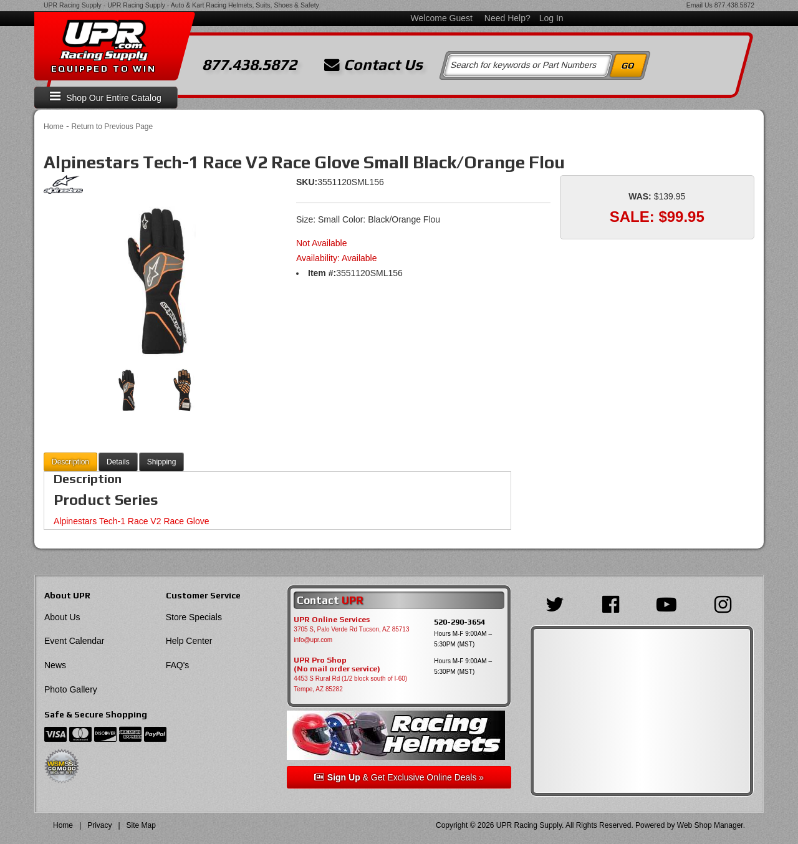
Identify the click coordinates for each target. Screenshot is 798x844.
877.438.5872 (734, 5)
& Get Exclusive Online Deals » (399, 777)
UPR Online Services (332, 619)
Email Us (699, 5)
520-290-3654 (459, 621)
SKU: (306, 182)
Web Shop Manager (710, 825)
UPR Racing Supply (73, 5)
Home (54, 126)
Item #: (322, 273)
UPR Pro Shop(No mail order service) (337, 664)
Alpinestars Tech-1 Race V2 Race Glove (131, 521)
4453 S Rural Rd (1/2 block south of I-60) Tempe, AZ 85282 (350, 684)
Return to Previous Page (112, 126)
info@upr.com (313, 639)
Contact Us (373, 65)
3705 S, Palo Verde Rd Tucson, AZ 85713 (351, 629)
